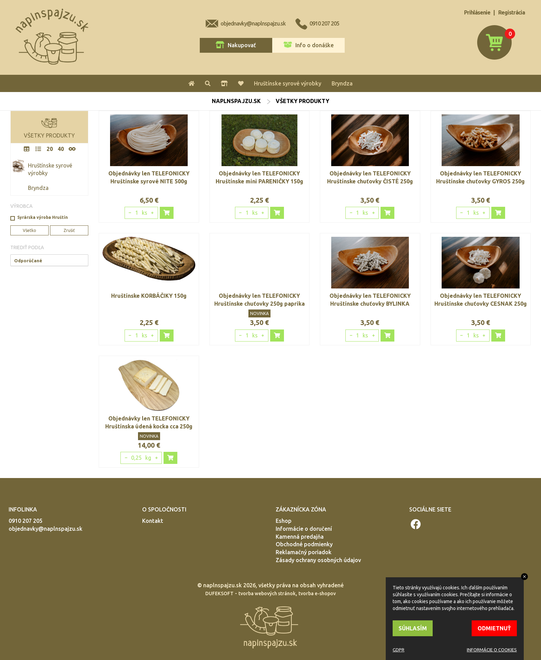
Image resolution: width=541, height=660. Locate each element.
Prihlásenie (477, 12)
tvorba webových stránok (267, 593)
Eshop (284, 521)
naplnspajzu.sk (236, 101)
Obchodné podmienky (304, 544)
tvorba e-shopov (317, 593)
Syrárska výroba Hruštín (42, 217)
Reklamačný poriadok (304, 552)
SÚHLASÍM (413, 628)
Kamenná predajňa (300, 537)
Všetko (29, 230)
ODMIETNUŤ (494, 628)
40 (61, 149)
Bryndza (342, 83)
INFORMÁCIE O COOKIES (492, 649)
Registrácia (511, 12)
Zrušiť (69, 230)
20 (50, 149)
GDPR (398, 649)
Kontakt (152, 521)
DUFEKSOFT (219, 593)
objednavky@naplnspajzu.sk (253, 23)
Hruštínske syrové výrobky (287, 83)
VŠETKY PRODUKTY (49, 126)
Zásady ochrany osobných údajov (318, 560)
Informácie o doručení (304, 529)
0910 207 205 (324, 23)
